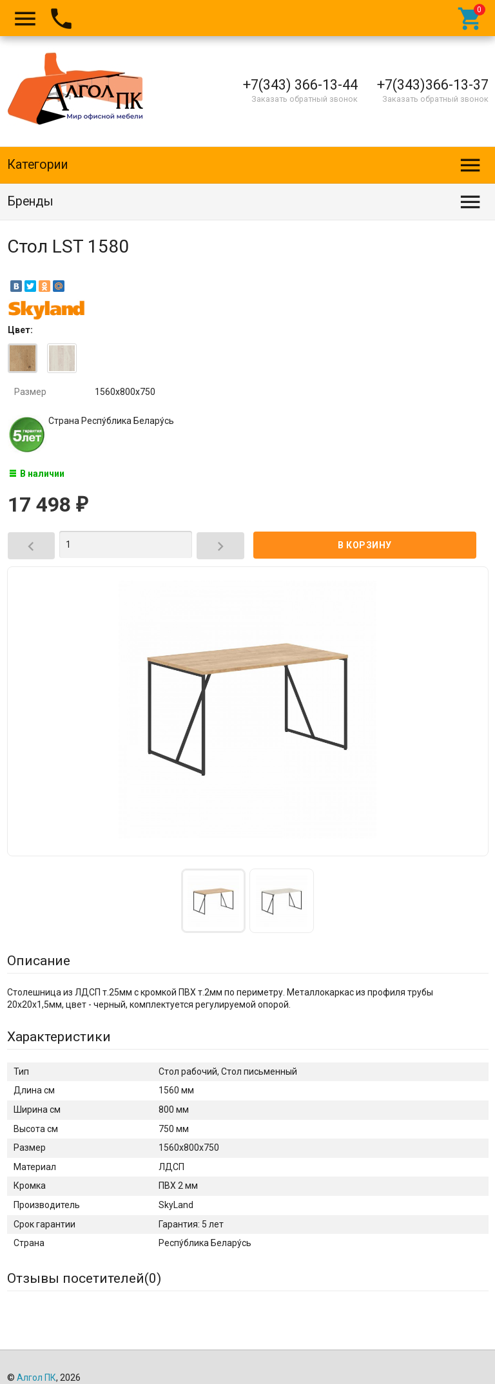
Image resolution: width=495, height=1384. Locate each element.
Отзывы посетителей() (84, 1278)
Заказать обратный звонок (304, 99)
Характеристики (59, 1036)
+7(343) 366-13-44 (300, 85)
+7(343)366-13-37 (433, 85)
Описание (38, 960)
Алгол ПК (36, 1377)
